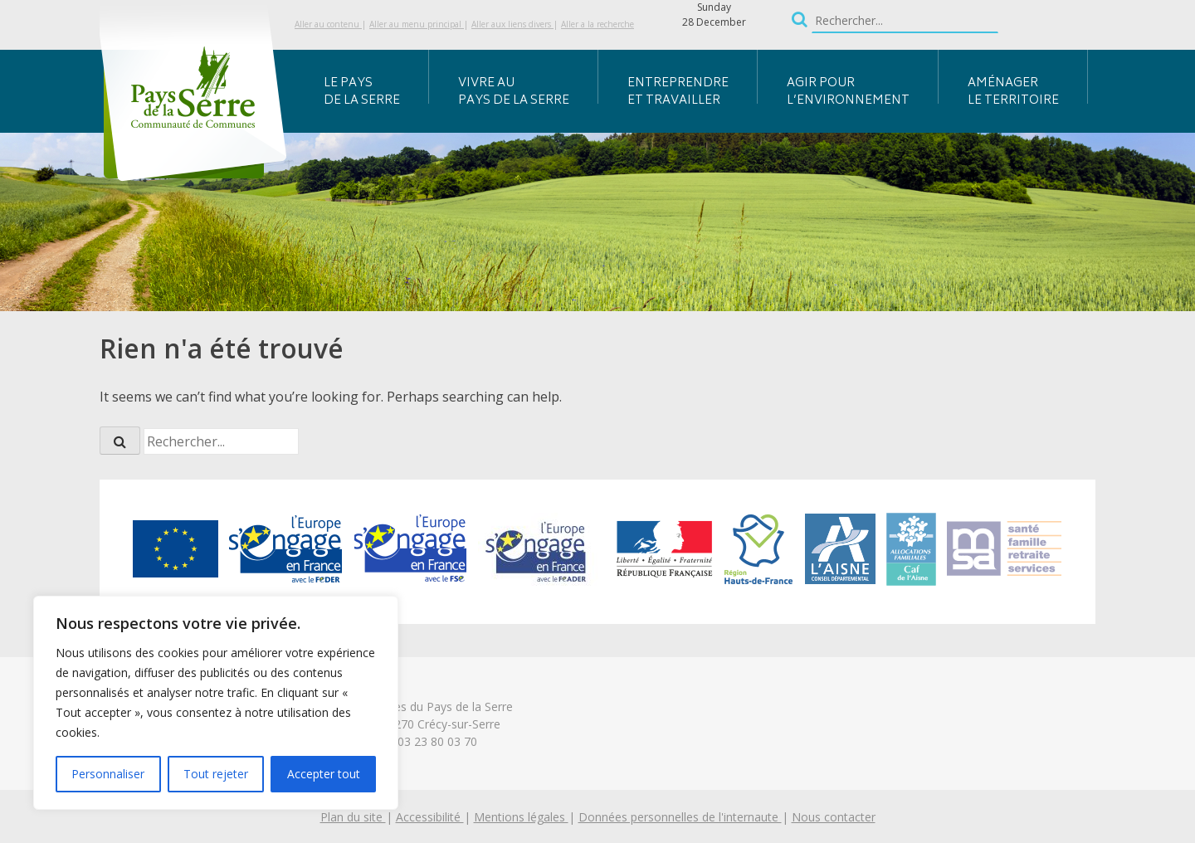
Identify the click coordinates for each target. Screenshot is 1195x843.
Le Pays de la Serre (362, 92)
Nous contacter (834, 817)
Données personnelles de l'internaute (680, 817)
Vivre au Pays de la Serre (513, 92)
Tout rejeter (215, 774)
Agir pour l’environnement (848, 92)
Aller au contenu (328, 24)
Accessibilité (430, 817)
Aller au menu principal (416, 24)
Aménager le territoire (1013, 92)
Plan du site (353, 817)
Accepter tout (323, 774)
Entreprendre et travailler (678, 92)
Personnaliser (107, 774)
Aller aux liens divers (512, 24)
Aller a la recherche (597, 24)
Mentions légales (521, 817)
